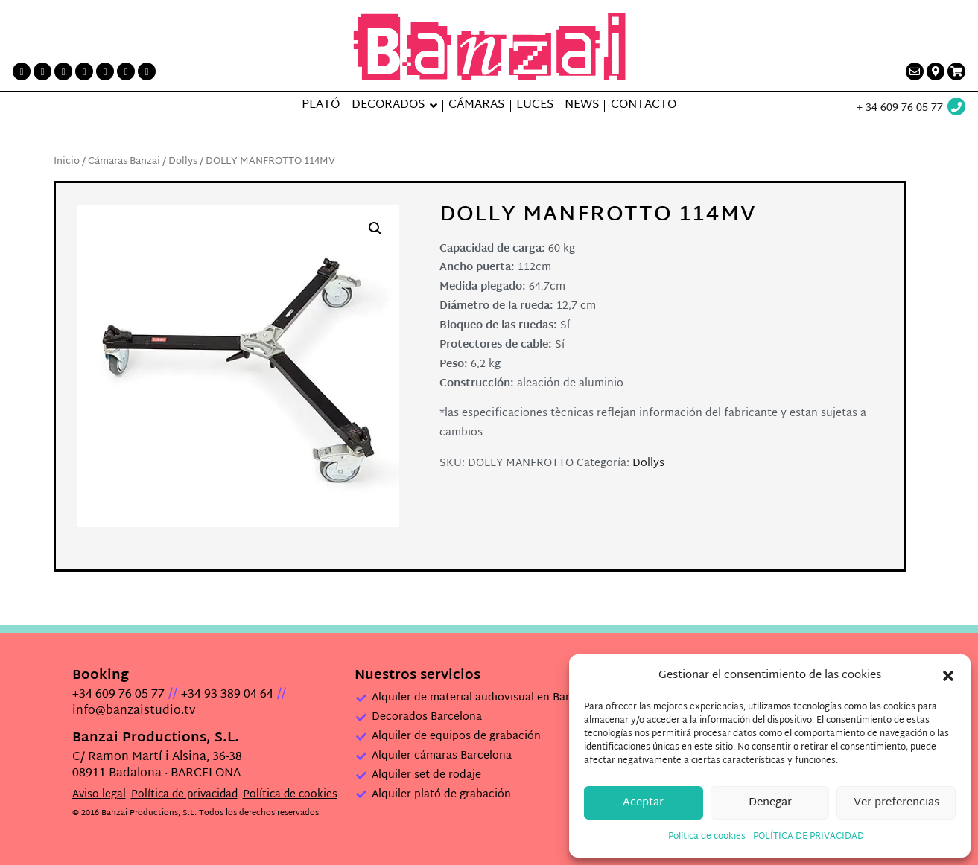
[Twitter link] (42, 71)
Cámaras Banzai (124, 161)
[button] (948, 675)
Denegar (770, 803)
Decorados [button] (388, 106)
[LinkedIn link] (105, 71)
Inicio (67, 161)
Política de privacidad (184, 794)
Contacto (643, 106)
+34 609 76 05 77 (118, 695)
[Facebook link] (22, 71)
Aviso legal (99, 794)
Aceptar (643, 803)
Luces (534, 106)
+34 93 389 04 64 (227, 695)
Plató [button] (321, 106)
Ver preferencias (896, 803)
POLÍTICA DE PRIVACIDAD (808, 837)
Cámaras (476, 106)
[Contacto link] (915, 71)
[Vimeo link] (126, 71)
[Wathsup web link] (912, 108)
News (582, 106)
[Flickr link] (147, 71)
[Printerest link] (63, 71)
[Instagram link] (84, 71)
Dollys (182, 161)
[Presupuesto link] (956, 71)
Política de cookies (707, 837)
